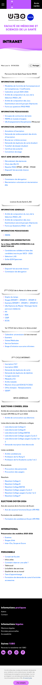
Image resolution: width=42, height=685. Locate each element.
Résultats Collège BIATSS (15, 487)
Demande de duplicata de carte (17, 370)
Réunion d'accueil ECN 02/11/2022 (19, 385)
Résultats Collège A (13, 481)
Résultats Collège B (12, 484)
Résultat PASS (10, 167)
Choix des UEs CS (12, 164)
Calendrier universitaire (14, 335)
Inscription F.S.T (11, 364)
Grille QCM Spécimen (13, 259)
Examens (8, 337)
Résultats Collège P (12, 496)
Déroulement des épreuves (15, 161)
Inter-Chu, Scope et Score (15, 543)
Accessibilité (6, 634)
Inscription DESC (11, 367)
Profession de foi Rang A (15, 457)
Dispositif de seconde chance (17, 170)
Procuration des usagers (14, 472)
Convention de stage (13, 152)
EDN (6, 315)
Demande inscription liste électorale (19, 445)
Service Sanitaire (11, 343)
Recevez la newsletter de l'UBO (13, 648)
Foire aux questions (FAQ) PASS (17, 107)
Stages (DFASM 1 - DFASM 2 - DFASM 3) (20, 300)
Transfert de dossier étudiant (16, 146)
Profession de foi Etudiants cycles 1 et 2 (21, 460)
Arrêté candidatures (13, 454)
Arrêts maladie (11, 382)
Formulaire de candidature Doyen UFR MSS (22, 519)
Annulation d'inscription (14, 131)
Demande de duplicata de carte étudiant (21, 143)
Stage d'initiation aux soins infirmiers (19, 346)
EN (12, 7)
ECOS (7, 321)
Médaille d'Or (10, 379)
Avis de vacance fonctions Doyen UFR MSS (22, 510)
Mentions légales (8, 628)
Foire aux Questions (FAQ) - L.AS (18, 226)
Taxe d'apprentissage (13, 574)
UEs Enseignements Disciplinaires (18, 122)
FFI (6, 312)
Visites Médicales (12, 340)
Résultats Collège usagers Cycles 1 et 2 (20, 493)
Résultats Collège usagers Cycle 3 (18, 490)
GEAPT (7, 391)
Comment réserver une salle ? (16, 563)
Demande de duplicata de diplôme (19, 373)
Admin (3, 612)
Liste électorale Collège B (15, 430)
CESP (7, 318)
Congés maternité (12, 376)
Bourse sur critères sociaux (15, 140)
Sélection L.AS (10, 256)
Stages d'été (10, 540)
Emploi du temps (11, 297)
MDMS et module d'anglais (15, 119)
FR (12, 1)
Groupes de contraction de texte (18, 116)
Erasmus (8, 537)
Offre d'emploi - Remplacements (18, 388)
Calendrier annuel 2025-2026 (16, 92)
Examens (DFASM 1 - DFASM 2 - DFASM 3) (21, 303)
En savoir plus (27, 678)
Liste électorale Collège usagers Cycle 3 (21, 436)
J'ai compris (21, 683)
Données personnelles (10, 631)
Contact (4, 615)
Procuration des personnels (16, 469)
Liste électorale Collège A (15, 427)
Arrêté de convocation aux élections (19, 418)
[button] (3, 4)
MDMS (7, 235)
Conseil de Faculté (12, 557)
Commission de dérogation (16, 179)
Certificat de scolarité (13, 149)
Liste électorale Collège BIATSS (17, 433)
